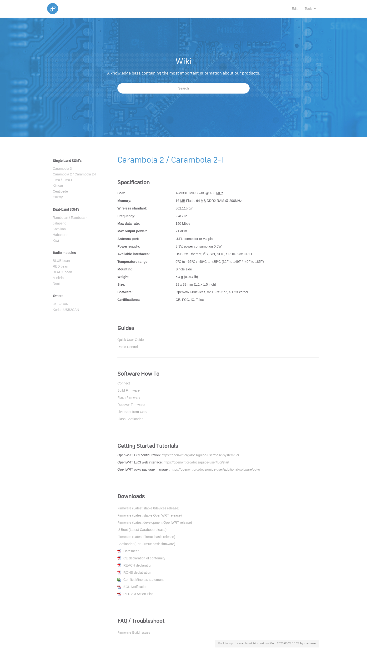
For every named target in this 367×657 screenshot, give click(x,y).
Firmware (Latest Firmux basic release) (146, 537)
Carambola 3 (62, 168)
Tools (310, 8)
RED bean (60, 266)
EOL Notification (135, 587)
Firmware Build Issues (133, 632)
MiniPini (59, 278)
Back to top (225, 643)
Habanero (60, 235)
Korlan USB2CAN (66, 310)
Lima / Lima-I (62, 180)
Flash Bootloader (130, 419)
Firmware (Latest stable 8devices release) (148, 508)
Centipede (60, 191)
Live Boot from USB (132, 412)
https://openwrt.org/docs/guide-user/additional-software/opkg (215, 469)
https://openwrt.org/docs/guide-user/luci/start (196, 462)
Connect (123, 383)
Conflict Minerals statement (143, 580)
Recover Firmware (131, 405)
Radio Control (127, 347)
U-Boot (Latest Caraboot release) (141, 530)
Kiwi (56, 240)
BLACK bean (62, 272)
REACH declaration (137, 565)
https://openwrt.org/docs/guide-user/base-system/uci (200, 455)
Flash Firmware (128, 397)
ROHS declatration (137, 572)
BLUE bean (61, 261)
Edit (294, 8)
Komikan (59, 229)
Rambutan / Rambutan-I (70, 217)
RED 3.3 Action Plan (138, 594)
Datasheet (131, 551)
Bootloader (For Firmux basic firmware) (146, 544)
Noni (56, 283)
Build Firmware (128, 390)
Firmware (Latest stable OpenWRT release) (149, 515)
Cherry (58, 197)
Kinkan (58, 186)
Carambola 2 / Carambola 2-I (74, 174)
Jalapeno (59, 223)
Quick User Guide (130, 340)
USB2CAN (61, 304)
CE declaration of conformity (144, 558)
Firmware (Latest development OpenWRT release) (154, 522)
